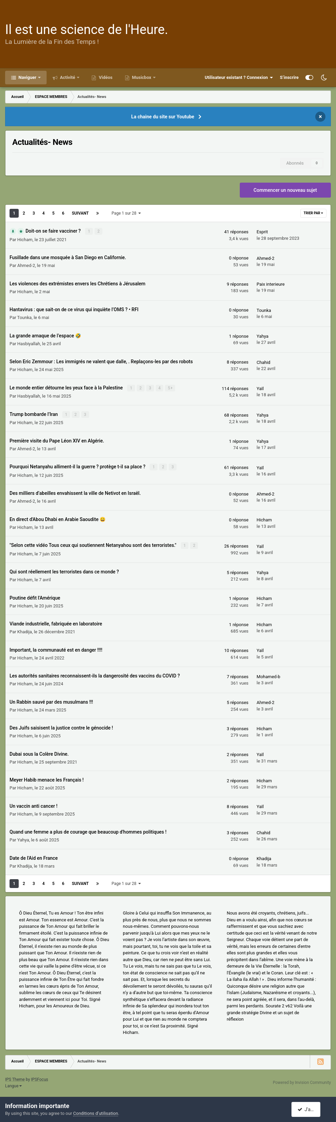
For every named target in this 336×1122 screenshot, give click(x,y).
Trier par (313, 213)
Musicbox (141, 77)
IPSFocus (39, 1078)
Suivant (80, 213)
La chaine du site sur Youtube (162, 116)
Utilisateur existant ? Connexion (239, 77)
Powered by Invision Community (302, 1081)
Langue (13, 1085)
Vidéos (105, 77)
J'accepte (309, 1109)
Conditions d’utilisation (95, 1113)
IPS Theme (15, 1078)
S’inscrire (289, 77)
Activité (67, 77)
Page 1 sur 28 (126, 213)
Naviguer (27, 77)
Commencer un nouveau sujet (285, 190)
